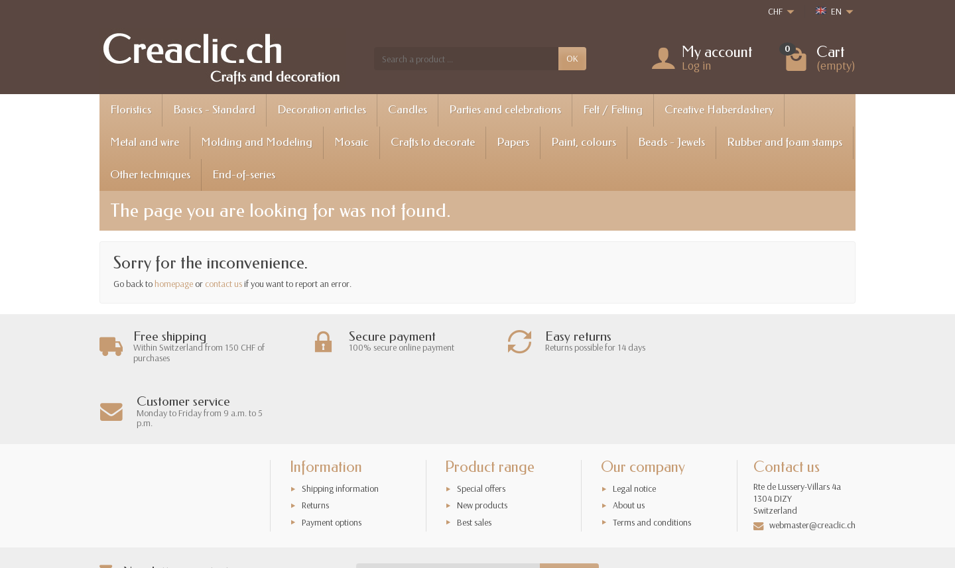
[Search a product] (466, 58)
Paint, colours (583, 142)
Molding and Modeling (256, 142)
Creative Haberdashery (719, 109)
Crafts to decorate (433, 142)
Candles (407, 109)
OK (572, 58)
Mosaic (351, 142)
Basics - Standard (214, 109)
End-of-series (243, 174)
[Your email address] (448, 509)
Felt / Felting (613, 109)
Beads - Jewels (671, 142)
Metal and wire (144, 142)
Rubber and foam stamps (784, 142)
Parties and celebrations (505, 109)
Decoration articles (321, 109)
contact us (223, 284)
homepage (174, 284)
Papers (513, 142)
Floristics (130, 109)
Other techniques (150, 174)
